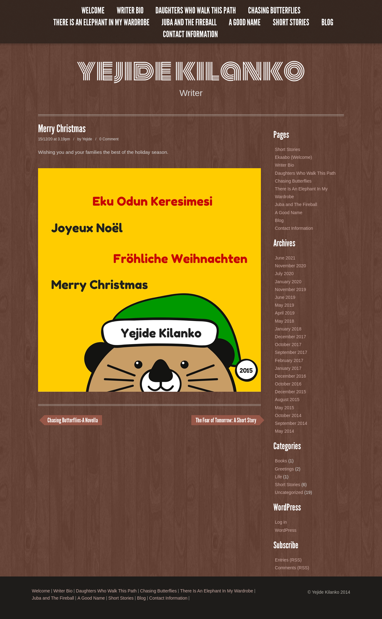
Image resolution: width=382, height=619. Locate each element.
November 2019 (290, 289)
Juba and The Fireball (189, 22)
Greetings (284, 468)
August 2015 (287, 399)
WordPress (285, 530)
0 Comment (108, 139)
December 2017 (290, 336)
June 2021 (285, 257)
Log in (281, 522)
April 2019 (285, 312)
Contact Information (190, 34)
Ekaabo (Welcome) (293, 157)
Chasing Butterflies (274, 10)
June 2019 (285, 297)
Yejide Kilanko (191, 70)
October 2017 (288, 344)
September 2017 (291, 352)
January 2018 (288, 328)
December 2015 (290, 391)
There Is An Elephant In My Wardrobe (101, 22)
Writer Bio (130, 10)
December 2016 (290, 376)
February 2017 (289, 360)
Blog (327, 22)
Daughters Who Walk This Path (195, 10)
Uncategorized (289, 492)
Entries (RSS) (288, 559)
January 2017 (288, 368)
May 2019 (284, 305)
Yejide (87, 139)
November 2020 (290, 265)
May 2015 (284, 407)
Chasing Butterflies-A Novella (72, 420)
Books (281, 460)
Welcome (93, 10)
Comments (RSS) (292, 567)
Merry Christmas (62, 128)
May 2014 (284, 431)
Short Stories (291, 22)
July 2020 (284, 273)
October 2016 (288, 383)
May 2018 (284, 321)
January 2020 (288, 281)
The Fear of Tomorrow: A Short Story (226, 420)
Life (278, 476)
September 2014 (291, 423)
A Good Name (245, 22)
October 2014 (288, 415)
